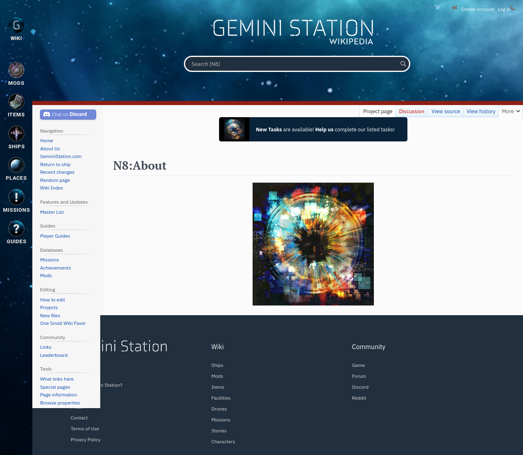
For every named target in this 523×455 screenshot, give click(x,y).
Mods (217, 376)
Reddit (359, 398)
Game (358, 365)
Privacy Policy (86, 439)
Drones (219, 409)
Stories (219, 431)
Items (217, 387)
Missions (220, 420)
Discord (360, 387)
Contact (79, 418)
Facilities (221, 398)
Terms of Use (85, 429)
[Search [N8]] (297, 64)
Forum (359, 376)
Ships (217, 365)
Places (16, 169)
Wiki (16, 29)
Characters (223, 441)
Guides (16, 232)
